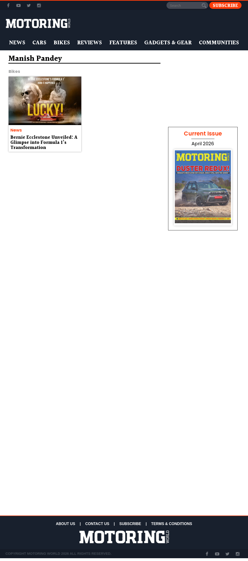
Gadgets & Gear (168, 43)
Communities (219, 43)
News (17, 43)
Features (123, 43)
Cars (39, 43)
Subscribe (225, 5)
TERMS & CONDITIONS (171, 524)
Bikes (61, 43)
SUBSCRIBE (130, 524)
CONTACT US (97, 524)
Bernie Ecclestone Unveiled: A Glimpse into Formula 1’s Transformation (43, 143)
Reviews (89, 43)
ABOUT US (65, 524)
